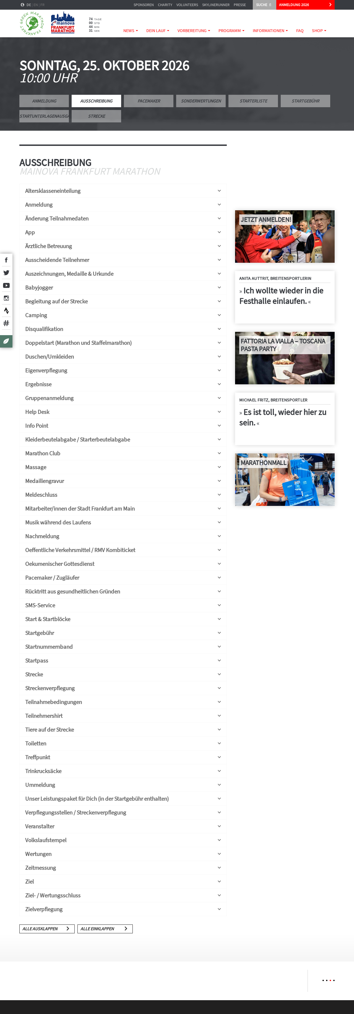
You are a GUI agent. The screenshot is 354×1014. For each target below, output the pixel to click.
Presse (240, 4)
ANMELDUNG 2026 (294, 4)
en (35, 4)
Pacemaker (148, 101)
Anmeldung (44, 101)
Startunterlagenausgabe (44, 116)
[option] (43, 981)
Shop (319, 30)
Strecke (96, 116)
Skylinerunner (216, 4)
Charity (165, 4)
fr (42, 4)
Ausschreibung (96, 101)
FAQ (300, 30)
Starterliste (253, 101)
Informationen (270, 30)
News (130, 30)
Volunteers (187, 4)
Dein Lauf (157, 30)
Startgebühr (305, 101)
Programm (231, 30)
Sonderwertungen (201, 101)
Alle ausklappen (39, 928)
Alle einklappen (97, 928)
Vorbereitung (194, 30)
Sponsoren (144, 4)
